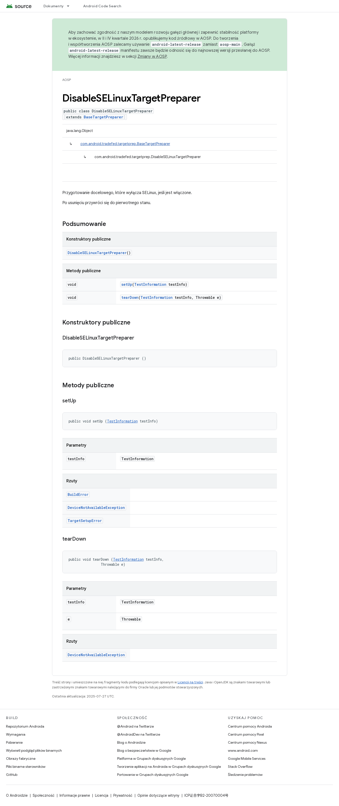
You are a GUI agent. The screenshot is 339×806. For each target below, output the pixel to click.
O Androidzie (17, 795)
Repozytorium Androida (25, 726)
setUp (126, 284)
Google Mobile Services (246, 758)
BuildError (78, 494)
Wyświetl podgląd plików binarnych (34, 750)
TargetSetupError (85, 520)
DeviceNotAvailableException (96, 507)
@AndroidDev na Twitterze (138, 734)
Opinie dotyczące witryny (158, 795)
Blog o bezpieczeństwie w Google (144, 750)
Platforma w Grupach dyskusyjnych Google (151, 758)
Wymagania (15, 734)
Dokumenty (53, 6)
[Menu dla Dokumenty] (70, 6)
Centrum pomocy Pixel (246, 734)
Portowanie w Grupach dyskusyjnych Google (152, 774)
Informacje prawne (75, 795)
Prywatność (122, 795)
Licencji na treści (190, 682)
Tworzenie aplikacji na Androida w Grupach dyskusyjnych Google (169, 766)
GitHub (11, 774)
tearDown (129, 297)
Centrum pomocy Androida (250, 726)
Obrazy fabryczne (20, 758)
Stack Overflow (240, 766)
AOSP (66, 80)
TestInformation (150, 284)
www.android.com (243, 750)
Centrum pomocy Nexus (247, 742)
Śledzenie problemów (245, 774)
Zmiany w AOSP (152, 56)
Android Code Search (102, 6)
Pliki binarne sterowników (25, 766)
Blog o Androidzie (131, 742)
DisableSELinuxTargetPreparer (97, 252)
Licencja (101, 795)
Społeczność (44, 795)
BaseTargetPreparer (103, 117)
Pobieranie (14, 742)
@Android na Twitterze (135, 726)
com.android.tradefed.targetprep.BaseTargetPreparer (125, 143)
